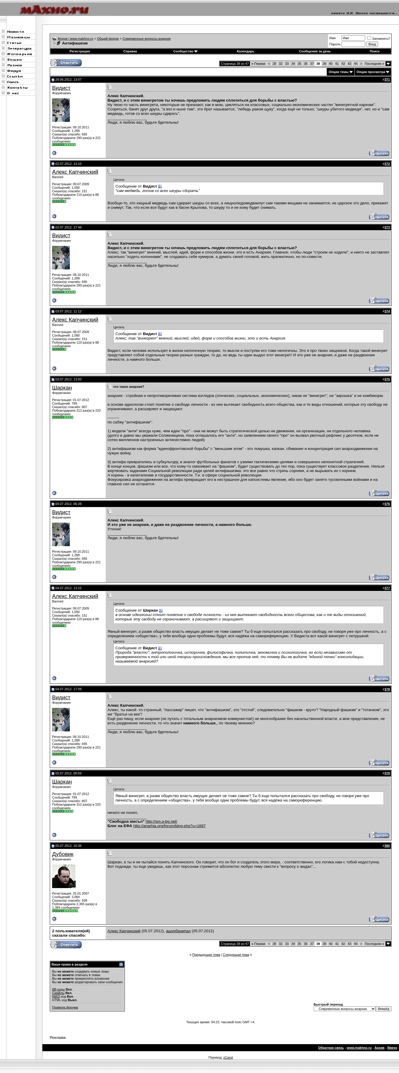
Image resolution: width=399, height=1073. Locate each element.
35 (299, 63)
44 (355, 63)
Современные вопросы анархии (146, 38)
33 (287, 63)
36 (305, 63)
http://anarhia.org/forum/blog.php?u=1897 (169, 826)
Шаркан (62, 388)
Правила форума (65, 1007)
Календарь (245, 51)
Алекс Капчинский (75, 172)
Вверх (392, 1047)
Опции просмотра (371, 72)
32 (280, 63)
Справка (130, 51)
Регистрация (79, 51)
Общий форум (108, 38)
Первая (258, 63)
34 (293, 63)
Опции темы (338, 72)
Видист (61, 88)
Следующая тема (236, 954)
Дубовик (62, 854)
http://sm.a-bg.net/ (161, 821)
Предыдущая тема (206, 954)
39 (324, 63)
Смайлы (58, 993)
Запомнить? (378, 38)
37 (312, 63)
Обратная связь (331, 1047)
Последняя (374, 63)
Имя (332, 38)
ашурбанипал (178, 931)
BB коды (58, 989)
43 (349, 63)
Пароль (334, 44)
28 (274, 63)
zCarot (228, 1057)
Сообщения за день (315, 51)
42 (343, 63)
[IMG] (56, 996)
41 (337, 63)
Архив (380, 1047)
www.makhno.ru (359, 1047)
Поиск (375, 51)
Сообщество (185, 51)
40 (330, 63)
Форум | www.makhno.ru (75, 38)
